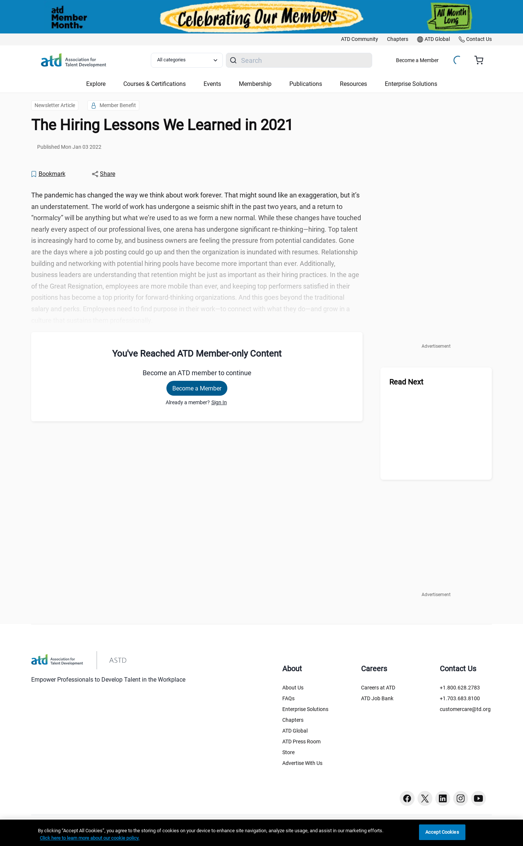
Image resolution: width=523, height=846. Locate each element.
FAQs (288, 698)
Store (288, 752)
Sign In (219, 402)
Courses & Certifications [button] (154, 83)
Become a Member (417, 60)
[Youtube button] (478, 798)
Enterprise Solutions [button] (411, 83)
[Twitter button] (425, 798)
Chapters (292, 720)
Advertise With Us (302, 763)
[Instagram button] (460, 798)
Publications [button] (305, 83)
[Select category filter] (187, 60)
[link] (359, 39)
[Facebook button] (407, 798)
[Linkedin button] (442, 798)
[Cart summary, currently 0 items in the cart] (481, 60)
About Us (292, 688)
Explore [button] (95, 83)
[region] (261, 833)
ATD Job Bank (377, 698)
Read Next (406, 381)
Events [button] (212, 83)
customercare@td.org (465, 709)
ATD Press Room (301, 741)
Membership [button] (255, 83)
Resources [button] (353, 83)
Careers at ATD (378, 688)
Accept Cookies (442, 832)
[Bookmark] (48, 174)
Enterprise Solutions (305, 709)
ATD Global (295, 731)
